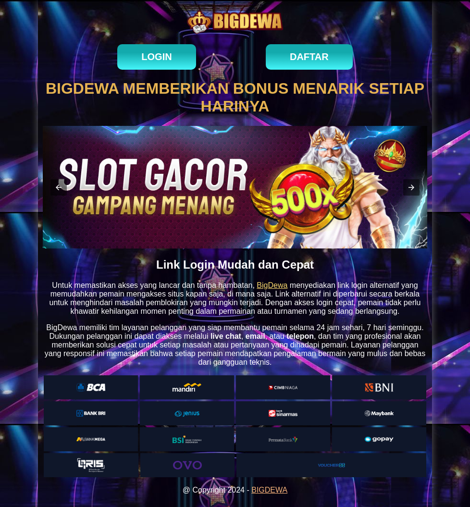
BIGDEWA (269, 490)
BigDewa (272, 285)
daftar (309, 56)
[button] (58, 187)
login (156, 56)
